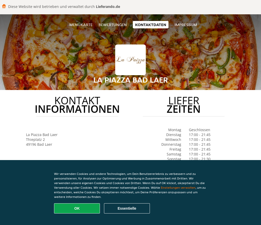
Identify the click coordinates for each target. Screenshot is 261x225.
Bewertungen (113, 24)
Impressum (186, 24)
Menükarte (81, 24)
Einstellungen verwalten (178, 187)
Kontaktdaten (150, 24)
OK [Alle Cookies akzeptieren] (77, 208)
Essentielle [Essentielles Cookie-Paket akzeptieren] (127, 208)
